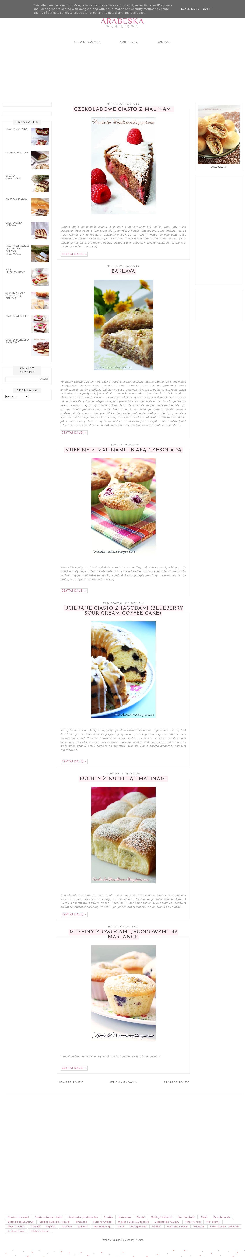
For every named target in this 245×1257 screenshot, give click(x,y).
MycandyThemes (134, 1240)
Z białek (35, 1226)
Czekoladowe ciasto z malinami (123, 109)
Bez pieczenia (222, 1217)
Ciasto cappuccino (13, 177)
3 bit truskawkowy (15, 271)
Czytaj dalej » (74, 254)
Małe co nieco (16, 1226)
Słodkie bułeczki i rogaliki (55, 1222)
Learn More (190, 9)
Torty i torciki (193, 1222)
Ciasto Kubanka (16, 199)
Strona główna (87, 41)
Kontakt (164, 41)
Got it (207, 9)
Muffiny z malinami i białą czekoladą (123, 450)
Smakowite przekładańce (83, 1217)
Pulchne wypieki (102, 1222)
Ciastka (108, 1217)
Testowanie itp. (102, 1226)
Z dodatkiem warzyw (167, 1222)
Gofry (120, 1226)
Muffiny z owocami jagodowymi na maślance (123, 934)
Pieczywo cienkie (177, 1226)
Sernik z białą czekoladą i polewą (15, 296)
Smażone (81, 1222)
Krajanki (83, 1226)
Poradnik (199, 1226)
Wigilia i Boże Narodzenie (133, 1222)
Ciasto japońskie (17, 316)
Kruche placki (186, 1217)
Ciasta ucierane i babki (48, 1217)
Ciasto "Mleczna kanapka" (17, 341)
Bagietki (51, 1226)
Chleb (204, 1217)
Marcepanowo (138, 1226)
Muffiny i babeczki (162, 1217)
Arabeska (122, 20)
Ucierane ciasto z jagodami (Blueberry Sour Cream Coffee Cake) (123, 611)
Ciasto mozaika (16, 129)
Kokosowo (125, 1217)
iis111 (65, 405)
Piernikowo (213, 1222)
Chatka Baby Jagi (17, 152)
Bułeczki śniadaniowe (21, 1222)
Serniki (141, 1217)
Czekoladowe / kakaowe (224, 1226)
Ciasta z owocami (18, 1217)
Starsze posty (176, 1082)
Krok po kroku (16, 1231)
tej (85, 405)
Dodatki (156, 1226)
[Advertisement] (105, 70)
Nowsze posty (70, 1082)
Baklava (123, 271)
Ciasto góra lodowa (14, 224)
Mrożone (67, 1226)
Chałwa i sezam (40, 1231)
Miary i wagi (129, 41)
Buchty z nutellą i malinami (123, 778)
